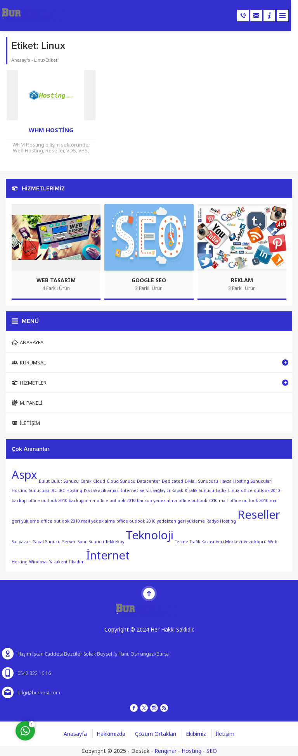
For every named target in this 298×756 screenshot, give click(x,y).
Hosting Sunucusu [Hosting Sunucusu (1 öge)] (30, 490)
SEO (211, 750)
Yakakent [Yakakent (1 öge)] (58, 561)
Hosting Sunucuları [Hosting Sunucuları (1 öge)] (252, 480)
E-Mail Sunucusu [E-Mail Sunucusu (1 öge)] (201, 480)
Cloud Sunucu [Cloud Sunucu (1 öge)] (121, 480)
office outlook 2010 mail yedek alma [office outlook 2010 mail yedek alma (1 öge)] (78, 520)
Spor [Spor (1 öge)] (82, 541)
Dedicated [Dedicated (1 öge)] (172, 480)
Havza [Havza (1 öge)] (226, 480)
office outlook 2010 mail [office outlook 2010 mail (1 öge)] (203, 500)
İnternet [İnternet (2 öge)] (108, 555)
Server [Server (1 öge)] (69, 541)
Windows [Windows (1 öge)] (38, 561)
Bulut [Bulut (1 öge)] (44, 480)
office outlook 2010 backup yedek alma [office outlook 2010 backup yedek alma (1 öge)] (137, 500)
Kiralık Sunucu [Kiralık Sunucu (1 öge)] (199, 490)
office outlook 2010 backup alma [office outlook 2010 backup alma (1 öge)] (61, 500)
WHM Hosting (51, 130)
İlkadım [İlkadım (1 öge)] (77, 561)
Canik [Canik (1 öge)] (86, 480)
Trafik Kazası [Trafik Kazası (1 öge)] (202, 541)
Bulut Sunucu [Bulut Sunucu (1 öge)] (65, 480)
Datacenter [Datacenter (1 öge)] (148, 480)
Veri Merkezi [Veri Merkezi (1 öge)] (229, 541)
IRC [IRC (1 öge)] (53, 490)
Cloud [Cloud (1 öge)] (99, 480)
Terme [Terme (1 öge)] (181, 541)
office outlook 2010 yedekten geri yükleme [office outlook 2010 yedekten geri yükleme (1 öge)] (160, 520)
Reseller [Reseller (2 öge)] (258, 514)
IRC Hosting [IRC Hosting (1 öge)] (70, 490)
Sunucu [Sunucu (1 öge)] (96, 541)
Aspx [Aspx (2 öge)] (24, 474)
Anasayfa (20, 60)
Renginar (165, 750)
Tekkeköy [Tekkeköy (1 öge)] (115, 541)
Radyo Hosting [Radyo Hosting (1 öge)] (221, 520)
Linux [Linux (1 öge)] (233, 490)
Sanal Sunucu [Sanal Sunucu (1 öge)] (47, 541)
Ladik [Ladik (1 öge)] (221, 490)
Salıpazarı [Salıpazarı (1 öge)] (21, 541)
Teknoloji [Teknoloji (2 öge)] (149, 535)
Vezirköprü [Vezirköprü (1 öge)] (255, 541)
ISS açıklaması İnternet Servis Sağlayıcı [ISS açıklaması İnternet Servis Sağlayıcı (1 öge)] (130, 490)
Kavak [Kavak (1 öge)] (177, 490)
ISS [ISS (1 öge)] (87, 490)
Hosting (191, 750)
